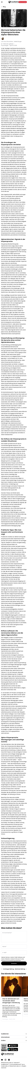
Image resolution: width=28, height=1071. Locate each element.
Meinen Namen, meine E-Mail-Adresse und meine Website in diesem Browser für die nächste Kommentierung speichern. (13, 958)
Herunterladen (22, 2)
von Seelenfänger (11, 41)
